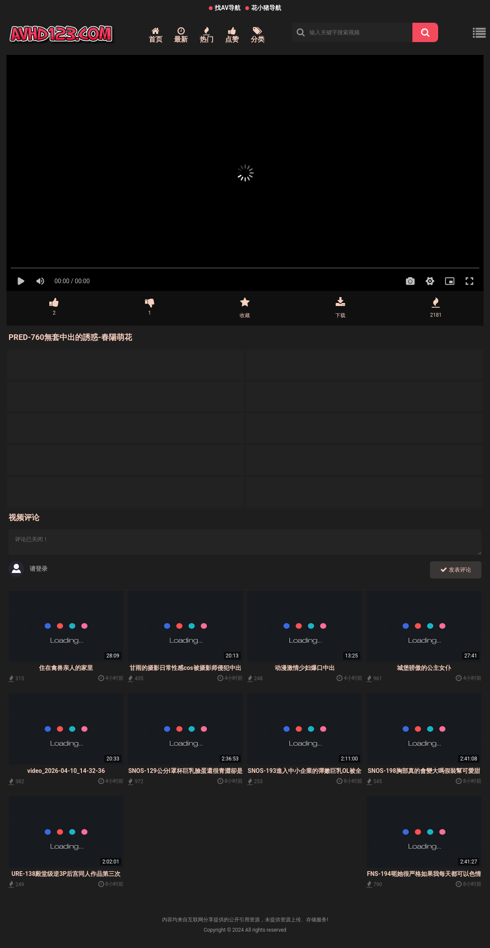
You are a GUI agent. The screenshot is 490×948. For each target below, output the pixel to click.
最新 (181, 35)
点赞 (232, 35)
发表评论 (455, 569)
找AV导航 (227, 7)
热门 (206, 35)
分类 (258, 35)
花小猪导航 (266, 7)
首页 (155, 35)
